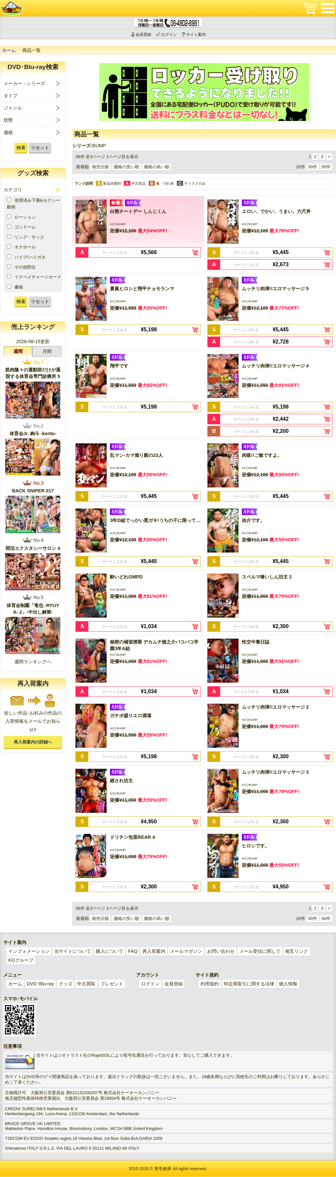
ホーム (9, 50)
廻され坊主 (121, 780)
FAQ (132, 951)
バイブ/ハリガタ (26, 257)
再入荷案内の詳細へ (33, 742)
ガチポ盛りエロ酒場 (130, 715)
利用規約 (209, 983)
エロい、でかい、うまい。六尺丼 (276, 211)
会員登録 (143, 34)
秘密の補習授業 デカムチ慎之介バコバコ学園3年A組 (154, 645)
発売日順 (100, 166)
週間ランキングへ (32, 661)
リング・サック (25, 237)
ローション (21, 217)
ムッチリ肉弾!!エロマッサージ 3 (275, 772)
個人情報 (288, 983)
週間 (18, 351)
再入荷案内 (153, 951)
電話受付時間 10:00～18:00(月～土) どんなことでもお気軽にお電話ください (168, 23)
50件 (326, 166)
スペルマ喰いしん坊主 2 (267, 576)
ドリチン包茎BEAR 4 (132, 837)
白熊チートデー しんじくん (138, 211)
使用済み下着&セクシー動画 (33, 203)
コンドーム (21, 226)
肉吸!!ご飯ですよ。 (262, 455)
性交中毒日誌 (255, 642)
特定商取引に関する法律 (249, 983)
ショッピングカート (310, 8)
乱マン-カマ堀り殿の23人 (136, 455)
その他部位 (21, 267)
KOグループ (20, 960)
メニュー (328, 8)
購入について (109, 951)
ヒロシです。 (255, 845)
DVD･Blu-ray (40, 983)
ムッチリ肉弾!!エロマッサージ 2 (275, 707)
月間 (47, 351)
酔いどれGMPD (126, 576)
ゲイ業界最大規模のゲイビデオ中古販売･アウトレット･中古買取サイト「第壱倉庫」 (11, 8)
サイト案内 (196, 34)
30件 (312, 166)
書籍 (15, 287)
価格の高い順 (156, 166)
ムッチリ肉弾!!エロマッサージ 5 (275, 288)
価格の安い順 (126, 166)
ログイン (169, 34)
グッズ (66, 983)
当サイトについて (72, 951)
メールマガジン (186, 951)
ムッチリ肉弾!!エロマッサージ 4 (275, 365)
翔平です (119, 365)
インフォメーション (29, 951)
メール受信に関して (260, 951)
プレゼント (111, 983)
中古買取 (86, 983)
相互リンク (296, 951)
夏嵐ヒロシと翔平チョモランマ (142, 288)
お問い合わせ (221, 951)
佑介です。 (253, 520)
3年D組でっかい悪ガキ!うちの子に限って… (155, 520)
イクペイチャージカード (34, 276)
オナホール (21, 246)
